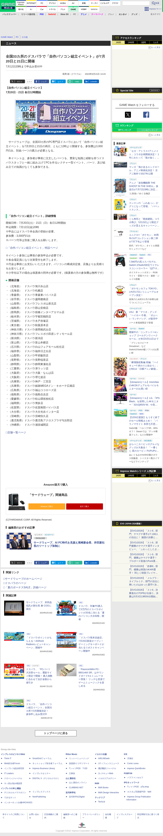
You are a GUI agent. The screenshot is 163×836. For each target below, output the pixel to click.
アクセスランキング (130, 38)
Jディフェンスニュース (108, 763)
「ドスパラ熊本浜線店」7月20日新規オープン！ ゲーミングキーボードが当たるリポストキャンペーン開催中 (91, 644)
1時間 (118, 42)
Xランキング (126, 125)
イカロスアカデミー (107, 778)
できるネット (10, 797)
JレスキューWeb (105, 773)
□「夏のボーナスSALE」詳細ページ (24, 587)
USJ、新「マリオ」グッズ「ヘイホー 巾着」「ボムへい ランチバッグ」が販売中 (143, 315)
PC (74, 14)
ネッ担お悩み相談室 (13, 783)
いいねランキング (150, 130)
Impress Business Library (43, 768)
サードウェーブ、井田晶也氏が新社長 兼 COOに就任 (39, 605)
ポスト (19, 82)
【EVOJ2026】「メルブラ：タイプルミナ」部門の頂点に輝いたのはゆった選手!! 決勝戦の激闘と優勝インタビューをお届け (144, 585)
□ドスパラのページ (14, 583)
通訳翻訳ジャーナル (107, 768)
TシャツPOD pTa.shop (138, 787)
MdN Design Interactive (108, 792)
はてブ (60, 82)
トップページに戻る (56, 733)
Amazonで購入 (47, 506)
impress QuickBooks (136, 768)
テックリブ (100, 797)
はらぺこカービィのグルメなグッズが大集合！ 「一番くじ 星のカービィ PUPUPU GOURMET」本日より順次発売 (144, 451)
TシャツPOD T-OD (78, 768)
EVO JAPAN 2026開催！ (131, 524)
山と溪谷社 (71, 778)
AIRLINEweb (104, 758)
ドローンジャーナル (13, 778)
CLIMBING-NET (76, 787)
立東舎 (72, 773)
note (77, 82)
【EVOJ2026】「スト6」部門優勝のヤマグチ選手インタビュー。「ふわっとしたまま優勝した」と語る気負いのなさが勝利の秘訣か (144, 549)
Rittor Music (71, 754)
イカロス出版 (101, 754)
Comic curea (132, 763)
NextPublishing (39, 797)
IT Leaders (9, 773)
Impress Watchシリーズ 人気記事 (138, 471)
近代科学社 (71, 792)
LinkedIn (93, 82)
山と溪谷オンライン (78, 782)
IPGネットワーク (131, 782)
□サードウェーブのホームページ (22, 578)
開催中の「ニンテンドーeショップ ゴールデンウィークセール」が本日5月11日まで (144, 335)
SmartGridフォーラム (42, 758)
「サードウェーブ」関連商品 (47, 495)
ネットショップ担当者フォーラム (47, 763)
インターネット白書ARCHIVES (18, 802)
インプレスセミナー (41, 773)
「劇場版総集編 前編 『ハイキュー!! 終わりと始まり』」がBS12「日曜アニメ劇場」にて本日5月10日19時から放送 (144, 369)
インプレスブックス (41, 792)
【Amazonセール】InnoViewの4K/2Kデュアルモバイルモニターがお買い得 (144, 385)
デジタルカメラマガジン (15, 792)
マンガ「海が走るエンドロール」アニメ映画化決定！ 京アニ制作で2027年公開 (144, 170)
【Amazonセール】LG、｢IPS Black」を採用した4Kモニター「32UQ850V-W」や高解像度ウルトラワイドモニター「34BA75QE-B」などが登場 (144, 405)
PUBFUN (128, 773)
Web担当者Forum (12, 763)
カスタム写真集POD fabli (139, 792)
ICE (125, 754)
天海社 (130, 758)
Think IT (7, 758)
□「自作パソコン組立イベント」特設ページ (32, 247)
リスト (29, 82)
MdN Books (103, 787)
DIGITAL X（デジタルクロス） (46, 778)
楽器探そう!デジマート (79, 763)
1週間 (143, 42)
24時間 (131, 42)
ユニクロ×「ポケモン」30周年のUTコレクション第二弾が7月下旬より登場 (144, 238)
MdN (97, 783)
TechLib (101, 802)
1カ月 (156, 42)
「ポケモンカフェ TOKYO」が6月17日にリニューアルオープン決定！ (144, 291)
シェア (44, 82)
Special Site (126, 90)
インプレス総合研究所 (14, 768)
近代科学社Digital (76, 797)
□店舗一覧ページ (16, 432)
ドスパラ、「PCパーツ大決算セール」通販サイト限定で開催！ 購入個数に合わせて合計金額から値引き (39, 676)
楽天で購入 (84, 506)
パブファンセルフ (135, 777)
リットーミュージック (79, 758)
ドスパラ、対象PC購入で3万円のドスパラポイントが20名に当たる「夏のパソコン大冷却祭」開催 (91, 613)
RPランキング (124, 130)
